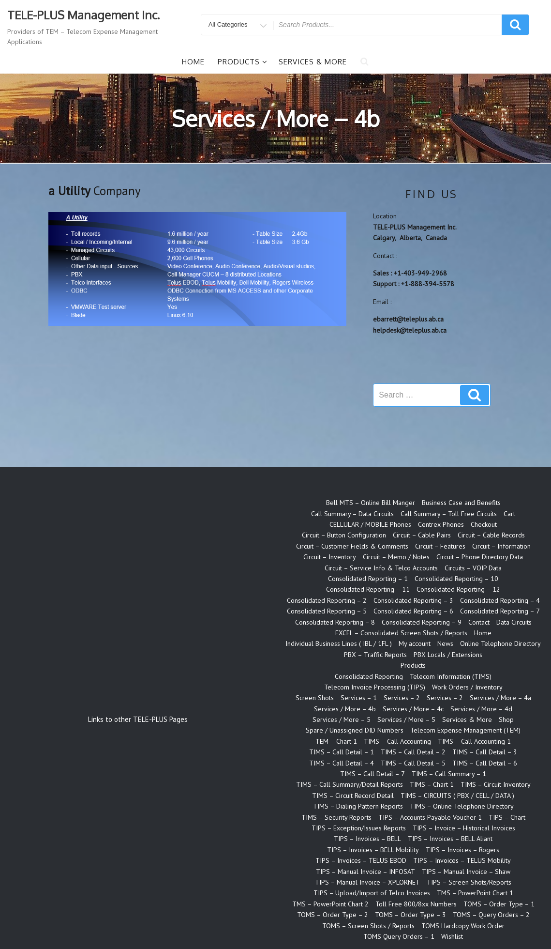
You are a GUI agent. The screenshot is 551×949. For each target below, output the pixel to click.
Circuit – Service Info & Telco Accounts (381, 568)
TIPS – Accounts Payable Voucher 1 (430, 817)
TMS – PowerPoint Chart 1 (475, 892)
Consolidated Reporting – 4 (500, 600)
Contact (479, 622)
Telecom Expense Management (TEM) (465, 730)
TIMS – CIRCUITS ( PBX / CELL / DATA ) (457, 795)
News (445, 643)
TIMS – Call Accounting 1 (474, 741)
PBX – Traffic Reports (375, 654)
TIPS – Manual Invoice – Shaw (466, 871)
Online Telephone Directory (500, 643)
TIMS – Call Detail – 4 (341, 763)
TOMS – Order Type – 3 (410, 914)
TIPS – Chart (507, 817)
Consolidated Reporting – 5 (327, 611)
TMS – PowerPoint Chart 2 (330, 904)
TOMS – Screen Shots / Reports (368, 925)
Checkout (484, 524)
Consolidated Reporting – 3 (413, 600)
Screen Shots (315, 697)
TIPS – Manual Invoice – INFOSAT (365, 871)
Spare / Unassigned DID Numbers (354, 730)
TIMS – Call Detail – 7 (372, 773)
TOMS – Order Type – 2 (332, 914)
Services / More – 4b (345, 708)
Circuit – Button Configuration (344, 535)
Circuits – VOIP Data (473, 568)
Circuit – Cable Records (491, 535)
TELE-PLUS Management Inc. (83, 14)
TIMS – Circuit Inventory (496, 784)
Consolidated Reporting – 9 (422, 622)
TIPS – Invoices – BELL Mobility (373, 849)
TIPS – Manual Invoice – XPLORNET (367, 882)
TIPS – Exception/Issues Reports (359, 828)
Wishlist (452, 936)
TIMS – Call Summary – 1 (449, 773)
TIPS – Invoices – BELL (367, 838)
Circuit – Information (501, 546)
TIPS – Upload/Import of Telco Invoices (371, 892)
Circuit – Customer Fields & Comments (352, 546)
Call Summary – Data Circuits (352, 513)
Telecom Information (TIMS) (450, 676)
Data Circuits (514, 622)
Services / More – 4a (500, 697)
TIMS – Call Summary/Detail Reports (349, 784)
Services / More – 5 (342, 719)
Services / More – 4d (481, 708)
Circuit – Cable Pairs (422, 535)
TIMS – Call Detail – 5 (413, 763)
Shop (506, 719)
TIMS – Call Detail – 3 (484, 752)
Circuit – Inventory (329, 556)
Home (193, 61)
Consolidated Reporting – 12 (458, 589)
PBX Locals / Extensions (448, 654)
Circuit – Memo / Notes (396, 556)
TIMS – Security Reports (336, 817)
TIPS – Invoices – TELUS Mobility (462, 860)
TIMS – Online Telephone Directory (462, 806)
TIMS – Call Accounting (397, 741)
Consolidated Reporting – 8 (335, 622)
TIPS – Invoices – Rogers (462, 849)
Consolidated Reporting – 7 (500, 611)
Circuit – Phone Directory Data (479, 556)
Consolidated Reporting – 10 (456, 578)
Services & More (313, 61)
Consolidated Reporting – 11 (368, 589)
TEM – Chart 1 (336, 741)
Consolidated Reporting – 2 (327, 600)
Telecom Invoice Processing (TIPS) (374, 687)
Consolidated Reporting (369, 676)
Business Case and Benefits (461, 502)
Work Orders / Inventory (467, 687)
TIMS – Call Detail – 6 (484, 763)
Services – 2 (402, 697)
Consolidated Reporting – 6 (413, 611)
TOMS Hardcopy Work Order (463, 925)
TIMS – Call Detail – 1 (341, 752)
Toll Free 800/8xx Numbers (416, 904)
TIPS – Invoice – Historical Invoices (464, 828)
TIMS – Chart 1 (432, 784)
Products (243, 61)
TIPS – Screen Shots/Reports (469, 882)
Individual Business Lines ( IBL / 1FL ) (338, 643)
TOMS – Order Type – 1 (499, 904)
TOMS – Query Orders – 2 (491, 914)
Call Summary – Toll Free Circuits (449, 513)
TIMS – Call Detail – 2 (413, 752)
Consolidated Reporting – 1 (368, 578)
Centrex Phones (441, 524)
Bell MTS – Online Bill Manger (370, 502)
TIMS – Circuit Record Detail (353, 795)
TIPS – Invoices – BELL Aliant (450, 838)
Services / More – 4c (413, 708)
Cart (509, 513)
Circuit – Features (440, 546)
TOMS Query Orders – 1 (398, 936)
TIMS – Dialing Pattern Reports (358, 806)
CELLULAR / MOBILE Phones (370, 524)
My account (415, 643)
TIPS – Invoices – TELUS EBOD (360, 860)
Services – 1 (359, 697)
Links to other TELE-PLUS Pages (138, 719)
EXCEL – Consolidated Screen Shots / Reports (401, 632)
